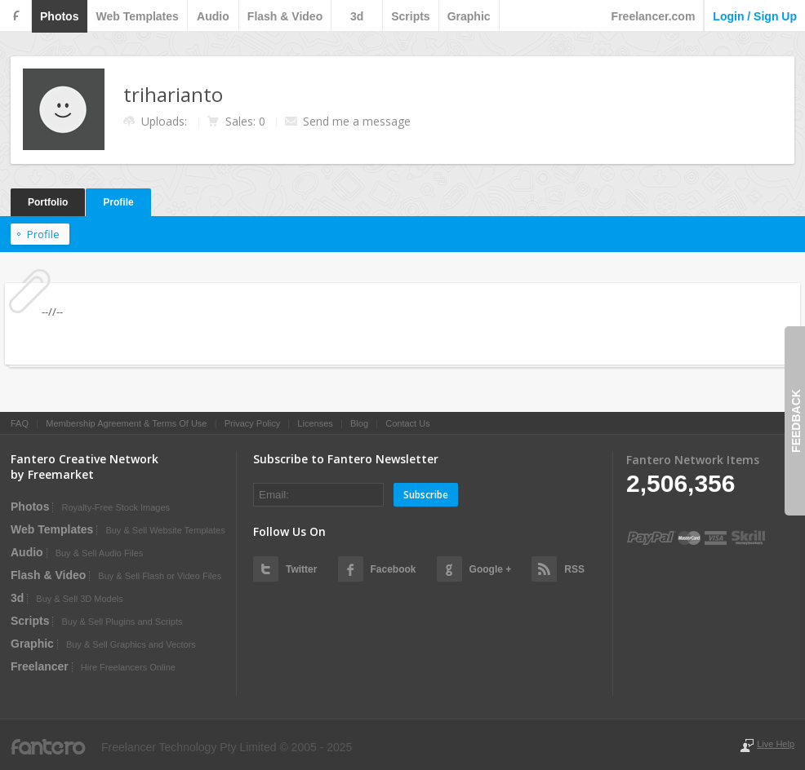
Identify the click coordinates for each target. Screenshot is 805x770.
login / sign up (755, 16)
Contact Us (407, 423)
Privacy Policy (252, 423)
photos (59, 16)
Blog (359, 423)
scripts (410, 16)
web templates (137, 16)
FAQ (20, 423)
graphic (469, 16)
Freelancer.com (654, 16)
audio (213, 16)
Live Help (775, 744)
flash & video (284, 16)
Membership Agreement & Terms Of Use (126, 423)
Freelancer (40, 666)
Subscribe (425, 495)
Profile (118, 202)
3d (356, 16)
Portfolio (48, 202)
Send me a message (357, 121)
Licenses (314, 423)
